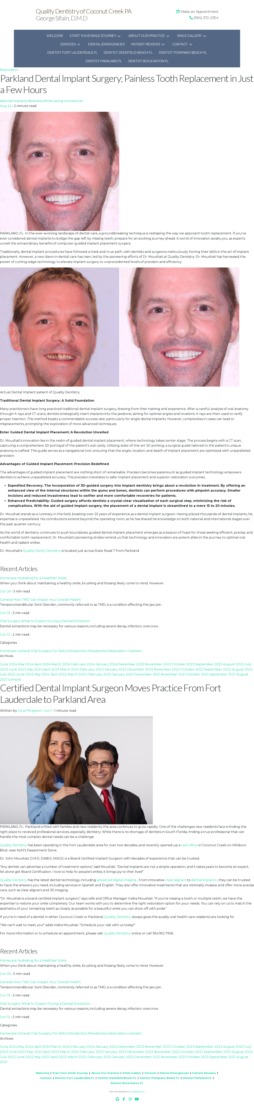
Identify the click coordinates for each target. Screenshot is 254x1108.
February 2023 (92, 669)
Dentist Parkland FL (104, 61)
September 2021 (222, 674)
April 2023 (51, 669)
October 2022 (192, 669)
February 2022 (100, 674)
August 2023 (234, 664)
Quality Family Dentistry (42, 551)
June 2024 (9, 664)
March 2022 (78, 674)
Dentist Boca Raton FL (148, 61)
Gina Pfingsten (30, 711)
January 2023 (116, 669)
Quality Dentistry (14, 845)
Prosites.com (137, 1091)
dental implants (204, 880)
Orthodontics (77, 651)
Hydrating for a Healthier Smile (41, 578)
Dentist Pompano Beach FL (183, 52)
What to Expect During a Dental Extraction (55, 621)
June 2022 (25, 674)
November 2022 (167, 669)
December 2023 (131, 664)
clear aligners (176, 880)
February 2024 (83, 664)
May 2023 (35, 669)
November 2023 (158, 664)
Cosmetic (134, 651)
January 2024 (107, 664)
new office (190, 845)
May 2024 (26, 664)
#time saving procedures (63, 101)
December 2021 (148, 674)
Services (71, 44)
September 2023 (209, 664)
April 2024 (42, 664)
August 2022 (242, 669)
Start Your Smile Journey (96, 36)
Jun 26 (6, 591)
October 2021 (198, 674)
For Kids (59, 651)
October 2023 (183, 664)
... (165, 583)
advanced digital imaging (117, 880)
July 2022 (8, 674)
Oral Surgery (10, 621)
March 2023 (70, 669)
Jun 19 (5, 613)
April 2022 (59, 674)
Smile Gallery (192, 36)
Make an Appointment (197, 12)
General (6, 600)
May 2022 (42, 674)
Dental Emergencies (106, 44)
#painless (35, 101)
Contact (183, 44)
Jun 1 (48, 711)
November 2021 (174, 674)
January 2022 (123, 674)
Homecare (8, 578)
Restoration (9, 70)
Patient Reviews (148, 44)
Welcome (54, 36)
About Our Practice (149, 36)
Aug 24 (6, 106)
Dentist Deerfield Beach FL (128, 52)
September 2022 (218, 669)
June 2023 (18, 669)
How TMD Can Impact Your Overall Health (47, 600)
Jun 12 (5, 634)
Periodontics (98, 651)
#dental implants (14, 101)
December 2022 (140, 669)
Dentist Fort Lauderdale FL (72, 52)
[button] (203, 18)
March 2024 (61, 664)
